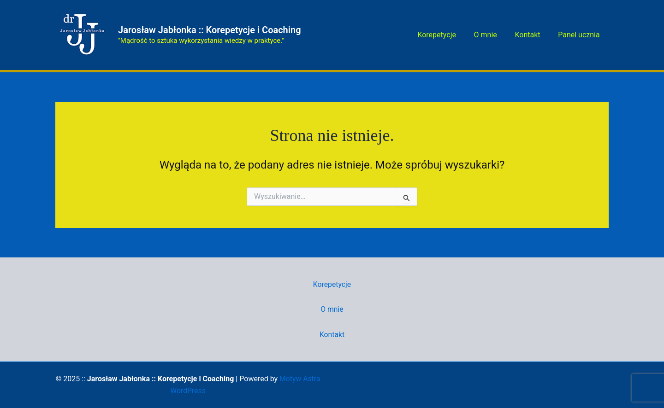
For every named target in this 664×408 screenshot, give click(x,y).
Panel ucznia (580, 34)
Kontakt (532, 34)
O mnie (492, 34)
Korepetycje (447, 34)
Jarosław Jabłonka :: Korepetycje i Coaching (209, 29)
